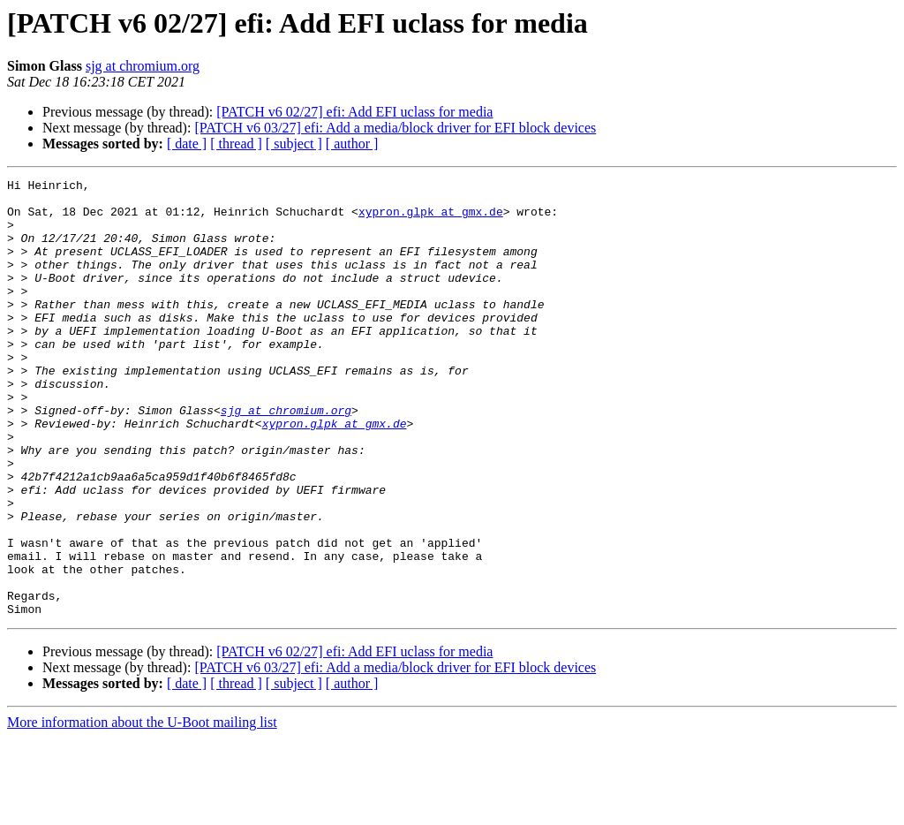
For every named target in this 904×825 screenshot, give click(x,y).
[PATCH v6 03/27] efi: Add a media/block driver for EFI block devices (395, 127)
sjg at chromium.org (143, 65)
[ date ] (187, 143)
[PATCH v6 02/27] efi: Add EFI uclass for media (354, 111)
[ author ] (352, 143)
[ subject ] (294, 143)
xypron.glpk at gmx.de (430, 219)
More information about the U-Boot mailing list (142, 809)
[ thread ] (236, 143)
